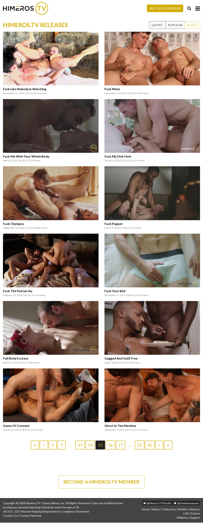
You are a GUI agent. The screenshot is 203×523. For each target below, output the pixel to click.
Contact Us (10, 516)
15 (100, 445)
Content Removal (30, 516)
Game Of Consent (16, 425)
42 (149, 445)
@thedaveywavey (186, 503)
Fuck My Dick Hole (117, 156)
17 (120, 445)
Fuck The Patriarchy (18, 291)
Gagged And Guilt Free (121, 358)
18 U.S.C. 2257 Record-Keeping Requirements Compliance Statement (46, 511)
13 (80, 445)
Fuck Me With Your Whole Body (26, 156)
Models (183, 509)
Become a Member (165, 8)
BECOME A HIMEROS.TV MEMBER (101, 482)
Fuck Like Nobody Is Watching (25, 89)
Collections (169, 509)
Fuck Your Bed (114, 291)
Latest (157, 25)
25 (139, 445)
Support (195, 518)
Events (195, 513)
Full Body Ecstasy (16, 358)
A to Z (192, 25)
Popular (175, 25)
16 (110, 445)
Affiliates (182, 518)
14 (90, 445)
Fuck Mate (112, 89)
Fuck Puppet (113, 223)
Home (145, 509)
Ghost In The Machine (120, 425)
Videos (155, 509)
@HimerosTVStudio (157, 503)
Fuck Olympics (14, 223)
